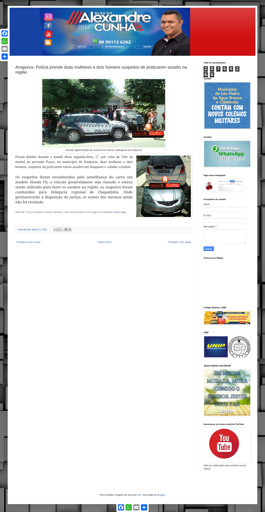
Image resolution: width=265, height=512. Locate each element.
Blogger (161, 495)
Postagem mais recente (28, 242)
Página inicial (104, 242)
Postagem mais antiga (179, 242)
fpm (139, 495)
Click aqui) (120, 212)
